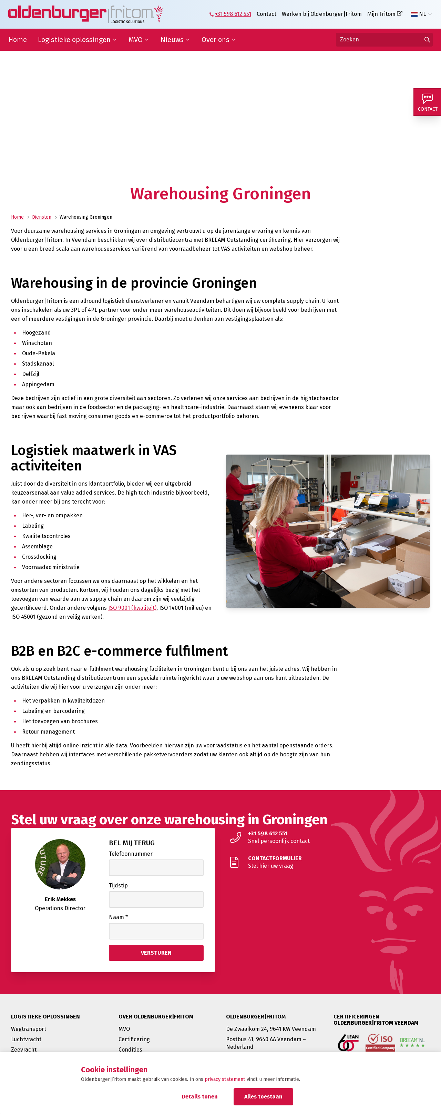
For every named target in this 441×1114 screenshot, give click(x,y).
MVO (136, 40)
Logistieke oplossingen (74, 40)
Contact (266, 14)
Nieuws (172, 40)
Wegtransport (28, 1029)
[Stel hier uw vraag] (328, 862)
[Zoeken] (384, 40)
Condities (130, 1049)
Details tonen (200, 1096)
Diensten (41, 217)
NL (418, 14)
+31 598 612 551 (233, 14)
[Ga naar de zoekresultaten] (427, 40)
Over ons (215, 40)
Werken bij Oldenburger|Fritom (322, 14)
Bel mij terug (132, 843)
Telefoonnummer (131, 854)
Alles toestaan (263, 1096)
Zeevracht (24, 1049)
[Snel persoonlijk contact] (328, 837)
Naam (118, 917)
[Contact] (427, 102)
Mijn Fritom (381, 14)
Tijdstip (118, 885)
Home (17, 40)
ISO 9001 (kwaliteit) (132, 608)
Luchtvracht (26, 1039)
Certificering (134, 1039)
